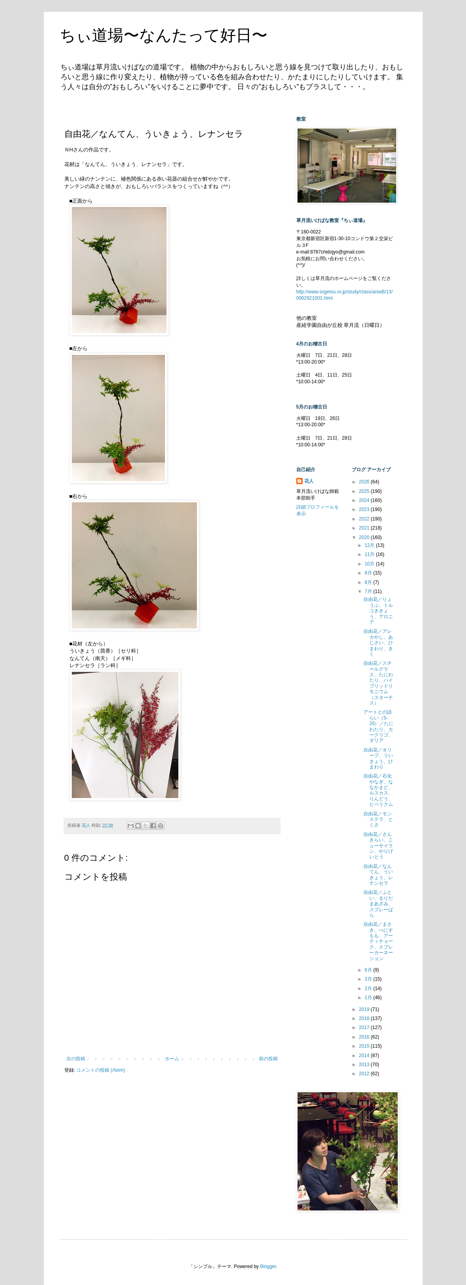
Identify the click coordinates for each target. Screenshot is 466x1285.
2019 (365, 1009)
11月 (370, 554)
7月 (369, 591)
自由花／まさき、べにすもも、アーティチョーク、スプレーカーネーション (378, 941)
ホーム (172, 1058)
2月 (369, 988)
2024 (365, 500)
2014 (365, 1055)
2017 (365, 1027)
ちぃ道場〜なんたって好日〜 (164, 35)
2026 (365, 482)
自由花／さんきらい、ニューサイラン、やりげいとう (378, 846)
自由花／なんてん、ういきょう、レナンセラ (378, 875)
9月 (369, 573)
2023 (365, 509)
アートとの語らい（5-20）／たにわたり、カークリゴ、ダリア (378, 726)
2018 (365, 1018)
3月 (369, 979)
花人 (309, 481)
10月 (370, 564)
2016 (365, 1037)
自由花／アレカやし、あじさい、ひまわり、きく (378, 643)
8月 (369, 582)
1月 (369, 997)
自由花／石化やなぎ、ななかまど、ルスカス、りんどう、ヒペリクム (378, 790)
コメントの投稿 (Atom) (100, 1070)
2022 (365, 519)
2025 (365, 491)
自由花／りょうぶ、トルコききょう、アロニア (378, 611)
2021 (365, 528)
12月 (370, 545)
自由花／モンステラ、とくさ (378, 819)
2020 (365, 537)
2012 (365, 1073)
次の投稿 (75, 1058)
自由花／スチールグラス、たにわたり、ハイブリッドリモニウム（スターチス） (378, 683)
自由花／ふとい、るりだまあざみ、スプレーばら (378, 904)
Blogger (268, 1266)
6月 (369, 970)
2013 (365, 1064)
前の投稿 (268, 1058)
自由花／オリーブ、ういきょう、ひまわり (378, 758)
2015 (365, 1046)
